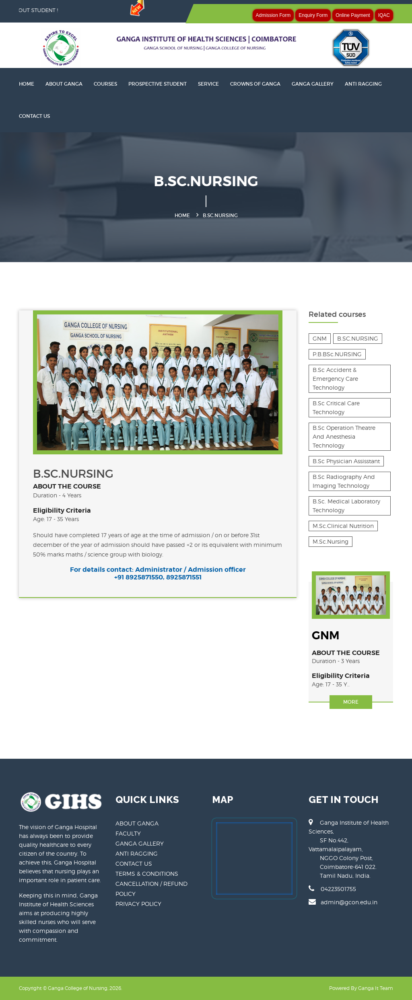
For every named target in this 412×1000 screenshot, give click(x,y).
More (350, 702)
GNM (320, 338)
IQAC (384, 15)
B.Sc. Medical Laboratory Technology (346, 505)
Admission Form (273, 15)
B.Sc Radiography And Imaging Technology (344, 481)
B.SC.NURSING (357, 338)
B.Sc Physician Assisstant (346, 461)
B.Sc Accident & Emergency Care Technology (335, 378)
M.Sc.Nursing (330, 541)
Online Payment (353, 15)
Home (182, 215)
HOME (26, 84)
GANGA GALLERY (313, 84)
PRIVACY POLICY (138, 903)
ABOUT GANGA (137, 823)
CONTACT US (34, 116)
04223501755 (332, 888)
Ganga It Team (375, 988)
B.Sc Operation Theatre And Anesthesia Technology (344, 436)
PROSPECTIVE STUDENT (157, 84)
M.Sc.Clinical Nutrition (343, 525)
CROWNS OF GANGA (255, 84)
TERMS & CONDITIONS (146, 873)
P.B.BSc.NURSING (337, 354)
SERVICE (208, 84)
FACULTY (128, 833)
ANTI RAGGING (363, 84)
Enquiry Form (313, 15)
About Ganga (63, 84)
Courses (105, 84)
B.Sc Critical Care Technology (336, 407)
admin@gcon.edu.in (343, 902)
